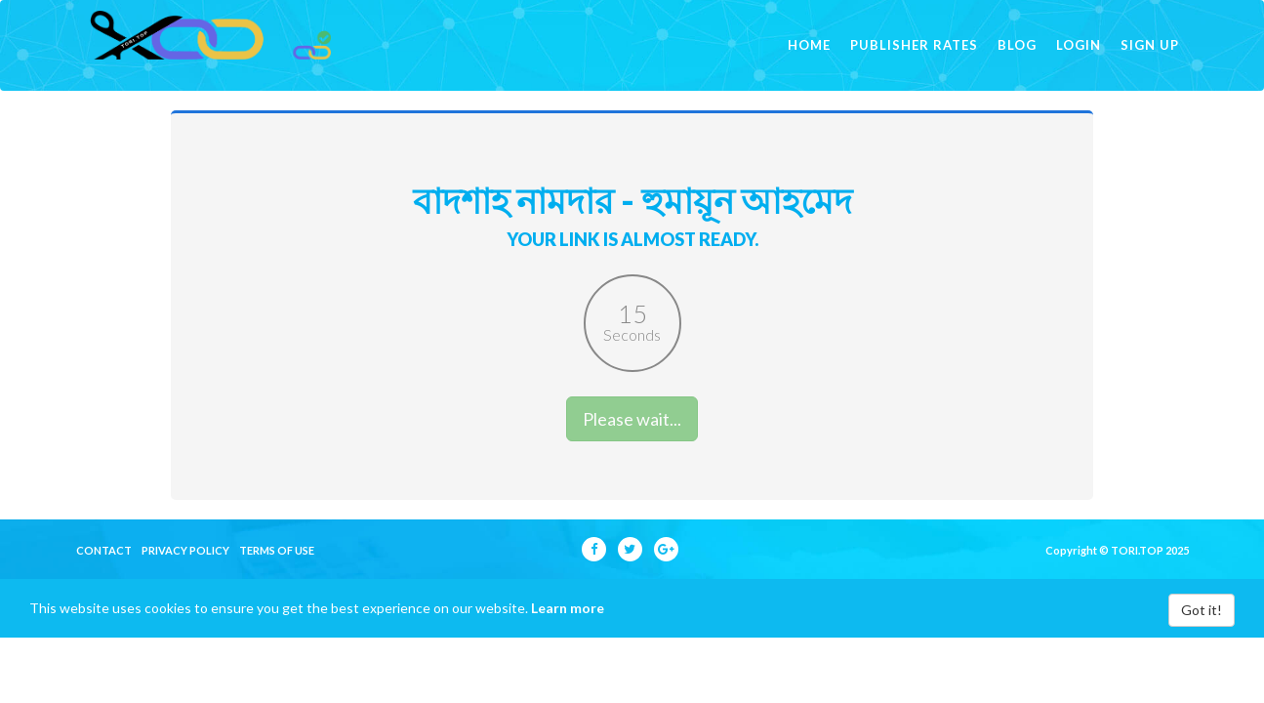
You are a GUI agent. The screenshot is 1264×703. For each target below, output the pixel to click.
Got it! (1201, 637)
